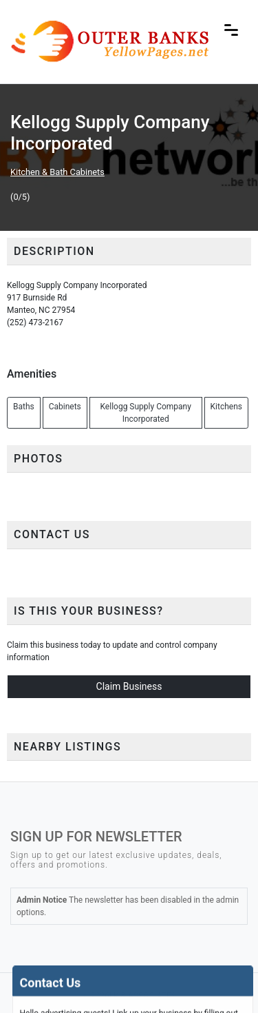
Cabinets (65, 406)
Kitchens (226, 406)
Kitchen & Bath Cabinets (57, 172)
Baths (23, 406)
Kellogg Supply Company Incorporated (145, 413)
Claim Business (129, 686)
